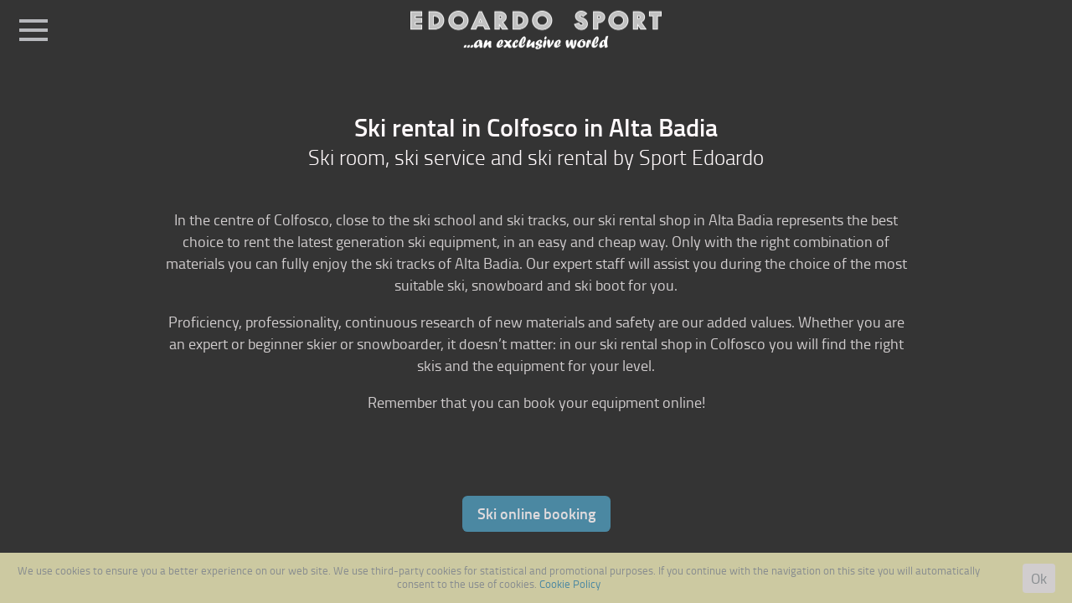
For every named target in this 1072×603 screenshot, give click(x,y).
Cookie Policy (569, 583)
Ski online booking (536, 513)
